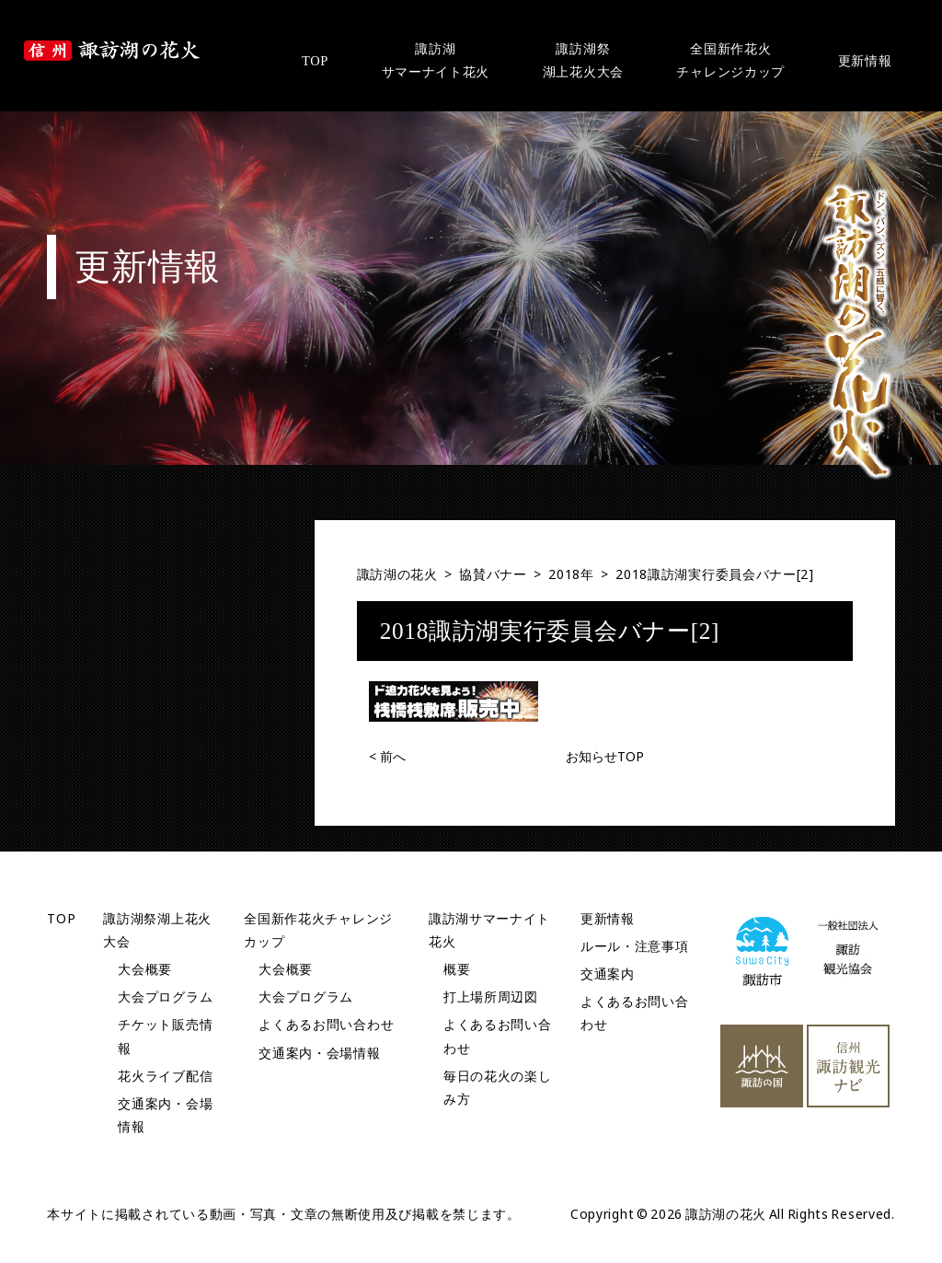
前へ (387, 756)
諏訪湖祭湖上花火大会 (583, 60)
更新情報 (865, 60)
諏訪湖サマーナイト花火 (436, 60)
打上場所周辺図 (490, 996)
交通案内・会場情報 (319, 1052)
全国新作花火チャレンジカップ (730, 60)
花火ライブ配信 (165, 1075)
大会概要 (145, 969)
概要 (456, 969)
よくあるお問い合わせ (326, 1024)
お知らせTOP (605, 756)
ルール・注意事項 (634, 946)
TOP (315, 60)
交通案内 (607, 973)
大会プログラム (165, 996)
